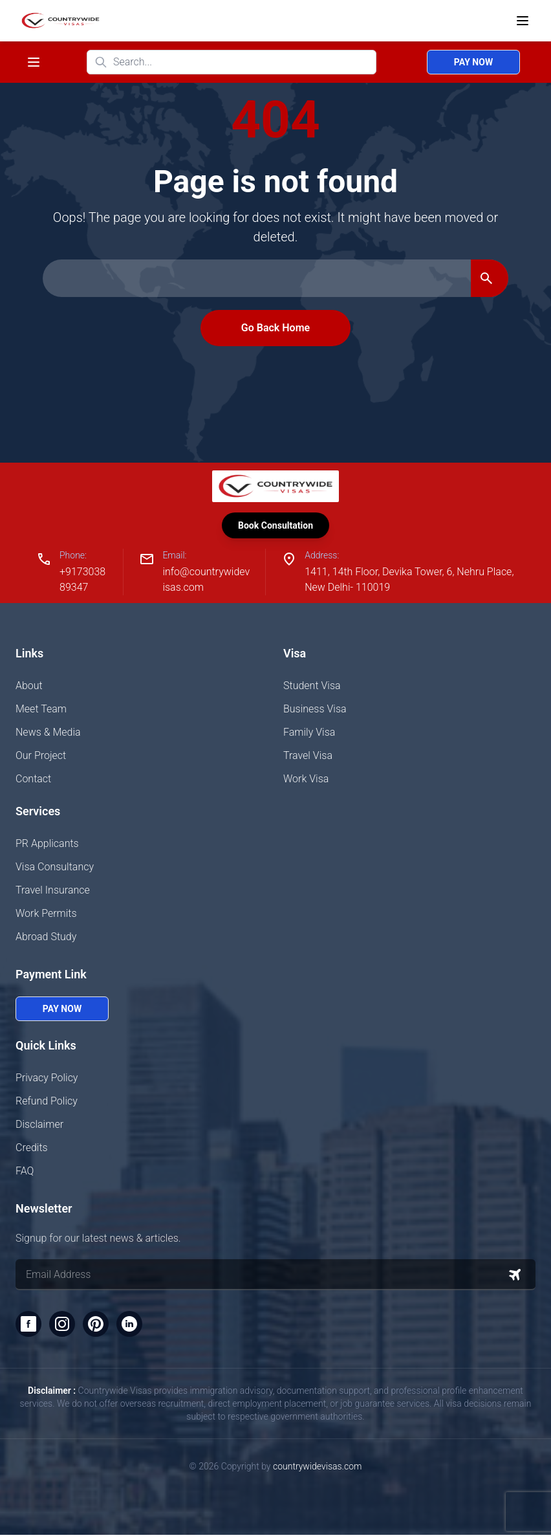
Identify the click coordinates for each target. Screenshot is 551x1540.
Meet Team (41, 711)
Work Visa (306, 781)
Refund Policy (47, 1103)
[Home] (58, 20)
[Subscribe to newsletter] (515, 1277)
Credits (32, 1150)
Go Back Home (275, 328)
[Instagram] (66, 1328)
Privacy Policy (47, 1080)
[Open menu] (522, 21)
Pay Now (473, 62)
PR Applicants (47, 846)
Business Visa (315, 711)
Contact (33, 781)
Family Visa (309, 735)
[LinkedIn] (138, 1328)
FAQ (25, 1173)
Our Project (41, 758)
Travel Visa (307, 758)
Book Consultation (275, 526)
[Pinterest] (102, 1328)
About (29, 688)
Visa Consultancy (55, 869)
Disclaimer (39, 1127)
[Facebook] (30, 1328)
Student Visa (312, 688)
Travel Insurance (53, 892)
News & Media (48, 735)
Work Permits (46, 916)
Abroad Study (46, 939)
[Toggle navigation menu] (34, 62)
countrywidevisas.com (317, 1471)
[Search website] (231, 62)
